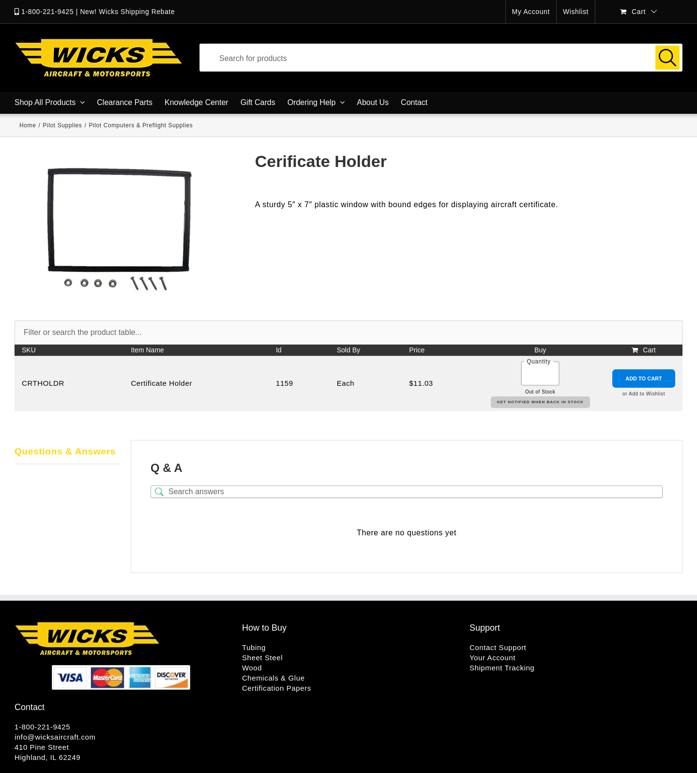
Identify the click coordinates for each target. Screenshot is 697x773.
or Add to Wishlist (643, 393)
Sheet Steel (262, 657)
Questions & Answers (65, 451)
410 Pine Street (42, 747)
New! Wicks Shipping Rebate (127, 11)
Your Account (492, 657)
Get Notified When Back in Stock (540, 402)
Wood (252, 668)
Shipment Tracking (502, 668)
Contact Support (498, 647)
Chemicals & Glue (273, 678)
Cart (649, 350)
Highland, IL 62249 (47, 757)
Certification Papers (276, 688)
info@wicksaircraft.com (55, 737)
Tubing (254, 647)
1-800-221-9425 (47, 11)
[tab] (68, 452)
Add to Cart (643, 378)
